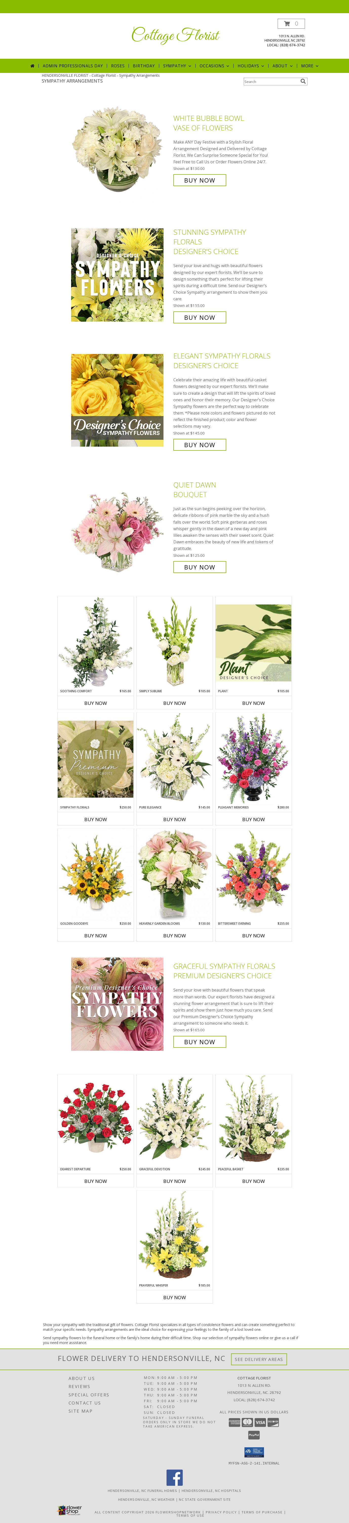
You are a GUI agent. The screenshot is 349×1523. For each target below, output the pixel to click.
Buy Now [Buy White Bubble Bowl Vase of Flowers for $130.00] (199, 180)
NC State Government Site (205, 1499)
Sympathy (177, 66)
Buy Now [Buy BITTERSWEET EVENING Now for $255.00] (253, 935)
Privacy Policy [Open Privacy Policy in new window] (221, 1512)
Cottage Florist (174, 36)
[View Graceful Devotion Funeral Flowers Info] (175, 1121)
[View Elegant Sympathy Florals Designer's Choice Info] (121, 400)
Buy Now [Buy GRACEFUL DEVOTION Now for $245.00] (174, 1181)
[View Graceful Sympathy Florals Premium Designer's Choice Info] (121, 1004)
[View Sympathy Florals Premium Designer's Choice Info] (96, 759)
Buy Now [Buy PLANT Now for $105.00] (253, 703)
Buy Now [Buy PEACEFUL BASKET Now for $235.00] (253, 1181)
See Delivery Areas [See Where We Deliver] (259, 1359)
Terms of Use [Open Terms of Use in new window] (190, 1515)
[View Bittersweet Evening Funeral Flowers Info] (254, 875)
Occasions (215, 66)
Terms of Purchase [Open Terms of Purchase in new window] (262, 1512)
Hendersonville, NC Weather (146, 1499)
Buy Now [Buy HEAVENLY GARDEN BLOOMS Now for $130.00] (174, 935)
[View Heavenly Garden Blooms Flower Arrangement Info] (175, 875)
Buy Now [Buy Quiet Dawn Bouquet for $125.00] (199, 567)
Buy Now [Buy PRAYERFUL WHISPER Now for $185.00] (174, 1297)
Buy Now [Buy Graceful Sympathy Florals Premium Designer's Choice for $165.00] (199, 1042)
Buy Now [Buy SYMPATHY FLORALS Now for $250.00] (95, 819)
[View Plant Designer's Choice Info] (254, 643)
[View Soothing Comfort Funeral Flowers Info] (96, 643)
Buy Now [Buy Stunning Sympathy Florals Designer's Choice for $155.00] (199, 317)
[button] (291, 24)
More (310, 66)
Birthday (144, 66)
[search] (303, 81)
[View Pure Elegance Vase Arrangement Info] (175, 759)
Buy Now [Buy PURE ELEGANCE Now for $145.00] (174, 819)
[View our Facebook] (175, 1484)
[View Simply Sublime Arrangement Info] (175, 642)
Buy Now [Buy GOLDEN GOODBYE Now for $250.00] (95, 935)
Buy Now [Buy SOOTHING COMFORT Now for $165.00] (95, 703)
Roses (118, 66)
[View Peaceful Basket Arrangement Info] (254, 1121)
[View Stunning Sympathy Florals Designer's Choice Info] (121, 274)
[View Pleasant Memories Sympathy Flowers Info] (254, 759)
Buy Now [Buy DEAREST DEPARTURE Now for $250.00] (95, 1181)
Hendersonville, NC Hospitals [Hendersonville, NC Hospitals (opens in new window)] (211, 1490)
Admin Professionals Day (73, 66)
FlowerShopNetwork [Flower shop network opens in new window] (178, 1512)
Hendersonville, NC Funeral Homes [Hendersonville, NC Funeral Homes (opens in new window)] (142, 1490)
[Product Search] (271, 81)
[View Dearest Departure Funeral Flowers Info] (96, 1121)
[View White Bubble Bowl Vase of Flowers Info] (121, 149)
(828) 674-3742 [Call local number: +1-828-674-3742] (292, 45)
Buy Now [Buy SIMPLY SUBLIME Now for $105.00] (174, 703)
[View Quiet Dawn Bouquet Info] (121, 526)
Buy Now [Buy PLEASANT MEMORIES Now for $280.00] (253, 819)
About (283, 66)
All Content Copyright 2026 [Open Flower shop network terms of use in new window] (124, 1512)
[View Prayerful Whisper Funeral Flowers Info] (175, 1237)
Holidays (251, 66)
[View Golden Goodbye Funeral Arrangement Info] (96, 875)
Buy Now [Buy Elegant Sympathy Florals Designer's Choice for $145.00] (199, 445)
